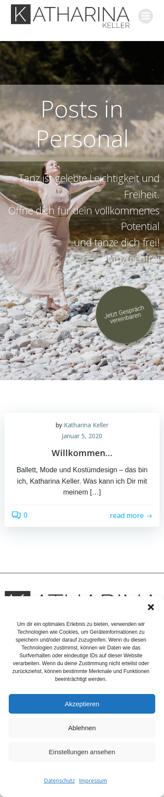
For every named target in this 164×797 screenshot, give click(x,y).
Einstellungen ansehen (82, 752)
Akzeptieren (82, 704)
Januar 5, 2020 (82, 436)
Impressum (93, 780)
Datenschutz (59, 780)
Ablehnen (82, 728)
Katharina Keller (86, 425)
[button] (151, 607)
